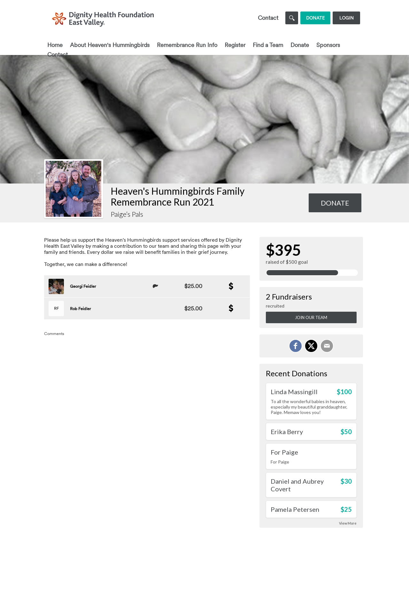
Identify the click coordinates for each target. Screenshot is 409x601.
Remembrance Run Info (187, 45)
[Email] (327, 346)
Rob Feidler (80, 308)
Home (55, 45)
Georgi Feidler (83, 286)
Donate (299, 45)
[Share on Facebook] (295, 346)
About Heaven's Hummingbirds (110, 45)
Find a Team (268, 45)
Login (346, 17)
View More (348, 523)
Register (235, 45)
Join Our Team (311, 317)
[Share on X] (311, 346)
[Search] (291, 18)
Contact (57, 54)
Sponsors (328, 45)
